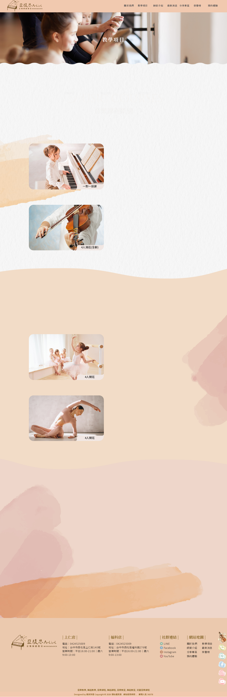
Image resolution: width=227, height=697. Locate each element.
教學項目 (207, 644)
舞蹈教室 (131, 690)
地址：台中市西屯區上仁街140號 (81, 647)
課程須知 (150, 86)
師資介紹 (192, 648)
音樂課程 (77, 86)
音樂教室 (121, 690)
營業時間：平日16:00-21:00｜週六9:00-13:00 (82, 653)
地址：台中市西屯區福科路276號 (128, 647)
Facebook (168, 648)
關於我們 (192, 644)
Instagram (168, 652)
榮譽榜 (206, 652)
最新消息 (207, 648)
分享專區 (192, 652)
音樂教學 (81, 690)
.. (136, 694)
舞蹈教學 (91, 690)
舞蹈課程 (113, 86)
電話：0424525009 (73, 644)
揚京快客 (90, 694)
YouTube (167, 656)
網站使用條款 (129, 694)
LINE (165, 644)
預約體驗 (192, 656)
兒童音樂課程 (143, 690)
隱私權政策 (117, 694)
